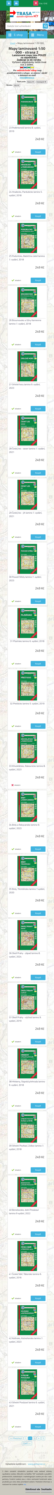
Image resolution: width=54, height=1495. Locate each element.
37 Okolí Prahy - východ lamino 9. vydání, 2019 (25, 1019)
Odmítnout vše (32, 1489)
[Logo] (25, 14)
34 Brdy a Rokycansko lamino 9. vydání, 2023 (24, 826)
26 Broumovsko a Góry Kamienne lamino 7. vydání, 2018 (25, 321)
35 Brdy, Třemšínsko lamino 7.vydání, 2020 (27, 890)
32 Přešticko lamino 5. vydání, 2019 (27, 703)
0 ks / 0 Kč (43, 3)
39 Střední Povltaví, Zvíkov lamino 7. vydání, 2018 (26, 1147)
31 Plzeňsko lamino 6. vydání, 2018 (27, 641)
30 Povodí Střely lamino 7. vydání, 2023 (25, 578)
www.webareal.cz (36, 1464)
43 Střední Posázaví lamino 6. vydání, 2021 (27, 1404)
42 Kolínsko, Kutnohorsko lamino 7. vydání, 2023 (26, 1339)
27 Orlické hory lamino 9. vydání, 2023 (24, 386)
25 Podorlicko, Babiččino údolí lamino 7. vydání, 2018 (27, 257)
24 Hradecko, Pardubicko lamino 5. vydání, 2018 (25, 193)
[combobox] (30, 82)
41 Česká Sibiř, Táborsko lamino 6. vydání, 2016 (25, 1275)
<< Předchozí (16, 1438)
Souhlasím (46, 1489)
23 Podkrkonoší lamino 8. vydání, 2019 (25, 129)
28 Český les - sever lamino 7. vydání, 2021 (27, 450)
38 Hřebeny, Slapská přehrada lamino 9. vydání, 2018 (27, 1083)
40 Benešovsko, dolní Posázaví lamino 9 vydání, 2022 (24, 1211)
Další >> (27, 1443)
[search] (45, 26)
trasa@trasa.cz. (27, 77)
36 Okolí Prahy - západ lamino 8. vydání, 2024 (24, 954)
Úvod (12, 43)
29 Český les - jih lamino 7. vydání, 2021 (25, 514)
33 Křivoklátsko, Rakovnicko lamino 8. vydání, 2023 (27, 767)
